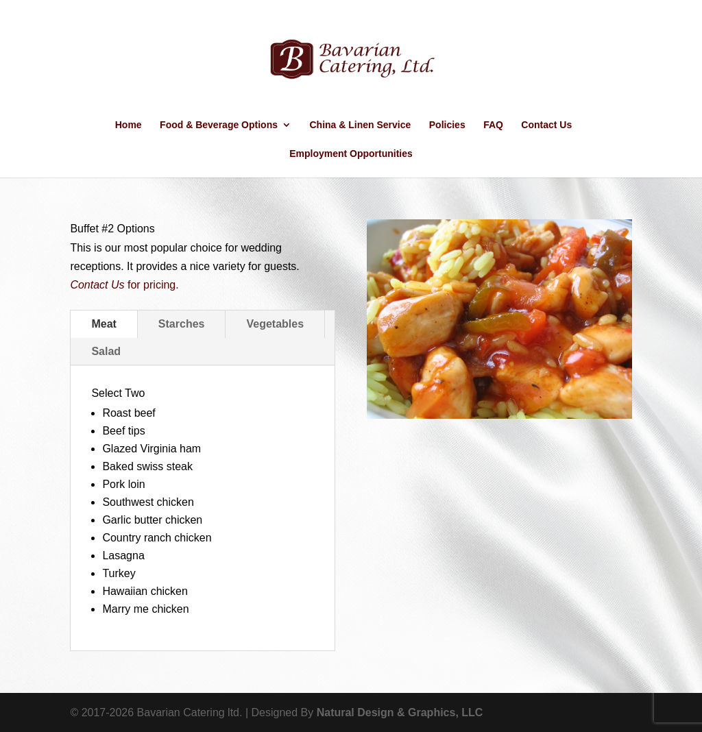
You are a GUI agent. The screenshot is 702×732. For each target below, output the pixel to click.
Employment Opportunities (351, 154)
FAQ (493, 125)
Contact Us (546, 125)
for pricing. (124, 285)
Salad (106, 351)
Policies (447, 125)
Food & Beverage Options (219, 125)
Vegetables (275, 324)
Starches (181, 324)
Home (128, 125)
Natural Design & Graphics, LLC (400, 712)
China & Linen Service (360, 125)
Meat (103, 324)
